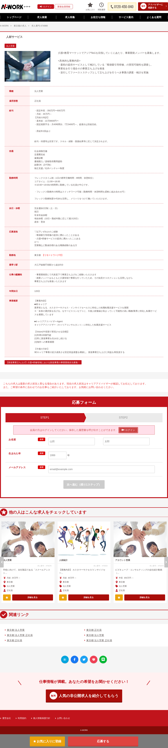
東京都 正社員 (94, 630)
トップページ (14, 17)
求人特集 (70, 17)
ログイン (46, 6)
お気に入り (90, 6)
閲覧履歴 (101, 6)
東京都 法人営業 (16, 630)
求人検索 (42, 17)
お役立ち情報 (98, 17)
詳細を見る (33, 597)
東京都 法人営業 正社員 (20, 635)
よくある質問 (154, 17)
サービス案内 (126, 17)
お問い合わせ (63, 718)
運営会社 (6, 718)
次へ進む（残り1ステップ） (84, 484)
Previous (2, 562)
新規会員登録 (63, 6)
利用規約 (22, 718)
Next (166, 562)
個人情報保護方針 (41, 718)
